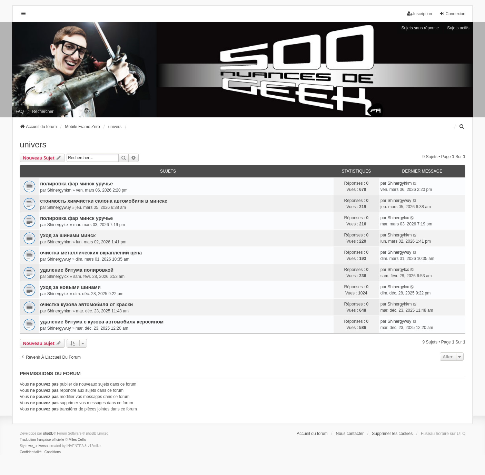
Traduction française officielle (42, 440)
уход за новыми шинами (70, 287)
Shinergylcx (58, 224)
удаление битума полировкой (76, 270)
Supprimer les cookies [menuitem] (392, 433)
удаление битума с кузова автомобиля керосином (102, 321)
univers (33, 144)
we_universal (38, 446)
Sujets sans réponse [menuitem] (420, 28)
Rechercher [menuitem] (42, 111)
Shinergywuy (59, 207)
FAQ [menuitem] (20, 111)
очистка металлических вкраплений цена (91, 252)
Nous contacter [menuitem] (350, 433)
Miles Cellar (78, 440)
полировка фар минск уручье (76, 183)
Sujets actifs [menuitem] (458, 28)
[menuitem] (462, 127)
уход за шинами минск (68, 235)
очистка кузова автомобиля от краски (86, 304)
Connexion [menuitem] (452, 13)
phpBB (48, 433)
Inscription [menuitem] (419, 13)
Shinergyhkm (59, 190)
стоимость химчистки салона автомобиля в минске (103, 201)
